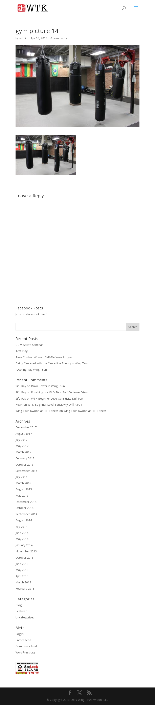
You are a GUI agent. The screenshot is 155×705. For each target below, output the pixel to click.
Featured (21, 611)
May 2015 (22, 495)
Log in (20, 634)
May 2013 (22, 570)
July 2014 (21, 526)
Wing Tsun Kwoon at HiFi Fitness (37, 411)
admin (23, 38)
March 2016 (23, 483)
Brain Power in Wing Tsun (48, 386)
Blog (19, 605)
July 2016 (21, 477)
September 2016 (26, 471)
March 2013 (23, 582)
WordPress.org (25, 652)
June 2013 (22, 564)
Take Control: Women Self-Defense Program (45, 357)
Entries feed (23, 640)
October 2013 (25, 557)
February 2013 (25, 588)
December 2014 (26, 502)
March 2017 (23, 452)
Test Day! (22, 351)
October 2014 (25, 508)
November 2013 (26, 551)
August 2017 (24, 433)
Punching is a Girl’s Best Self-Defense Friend (60, 392)
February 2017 (25, 458)
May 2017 (22, 446)
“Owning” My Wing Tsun (31, 369)
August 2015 (24, 489)
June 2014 (22, 533)
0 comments (58, 38)
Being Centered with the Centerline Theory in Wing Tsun (52, 363)
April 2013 (22, 576)
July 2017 (21, 440)
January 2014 (24, 545)
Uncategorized (25, 617)
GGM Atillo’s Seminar (29, 345)
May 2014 (22, 539)
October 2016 (25, 464)
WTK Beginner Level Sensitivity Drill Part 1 (58, 398)
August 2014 (24, 520)
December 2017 (26, 427)
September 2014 (26, 514)
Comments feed (26, 646)
